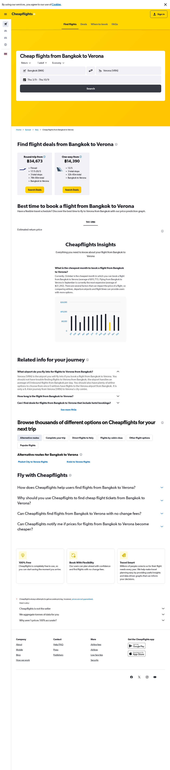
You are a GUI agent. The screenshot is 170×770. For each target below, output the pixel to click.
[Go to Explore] (5, 44)
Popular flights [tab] (27, 445)
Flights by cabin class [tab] (111, 438)
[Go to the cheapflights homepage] (24, 14)
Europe (28, 130)
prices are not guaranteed (82, 599)
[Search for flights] (5, 24)
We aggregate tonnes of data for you (92, 614)
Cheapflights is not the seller (92, 608)
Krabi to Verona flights (78, 461)
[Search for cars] (5, 38)
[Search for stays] (5, 31)
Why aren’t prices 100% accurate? (92, 620)
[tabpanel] (90, 307)
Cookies (56, 4)
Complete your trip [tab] (55, 438)
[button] (165, 4)
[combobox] (26, 62)
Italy (37, 130)
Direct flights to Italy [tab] (83, 438)
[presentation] (116, 144)
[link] (34, 190)
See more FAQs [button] (68, 409)
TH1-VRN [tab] (90, 222)
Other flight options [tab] (139, 438)
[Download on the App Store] (136, 654)
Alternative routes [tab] (29, 438)
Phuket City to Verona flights (33, 461)
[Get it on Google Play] (136, 646)
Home (18, 130)
